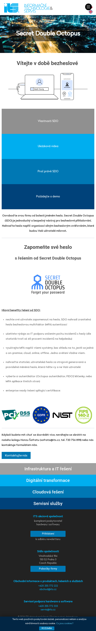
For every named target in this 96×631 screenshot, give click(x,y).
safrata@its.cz (50, 440)
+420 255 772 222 (48, 586)
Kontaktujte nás (16, 455)
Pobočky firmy (48, 568)
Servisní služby (48, 503)
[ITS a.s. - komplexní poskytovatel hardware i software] (28, 8)
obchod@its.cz (48, 589)
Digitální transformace (48, 480)
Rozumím (47, 628)
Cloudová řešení (48, 491)
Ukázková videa (48, 146)
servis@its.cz (48, 610)
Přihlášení (48, 533)
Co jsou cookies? (64, 623)
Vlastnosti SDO (48, 121)
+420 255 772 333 (48, 606)
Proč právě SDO (48, 171)
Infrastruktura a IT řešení (48, 468)
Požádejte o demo (48, 196)
